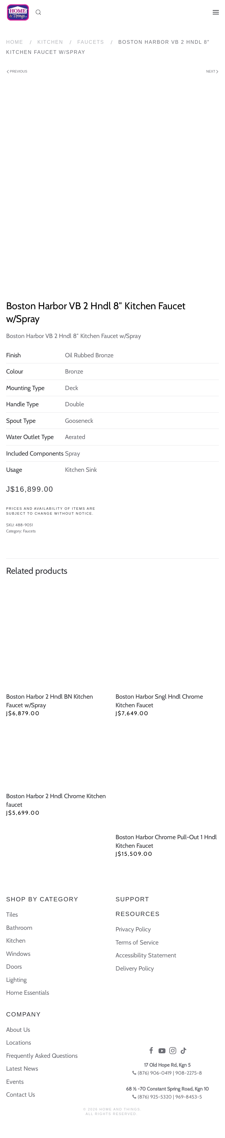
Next (212, 71)
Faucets (90, 42)
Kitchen (50, 42)
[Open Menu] (216, 12)
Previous (17, 71)
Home (14, 42)
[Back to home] (17, 12)
